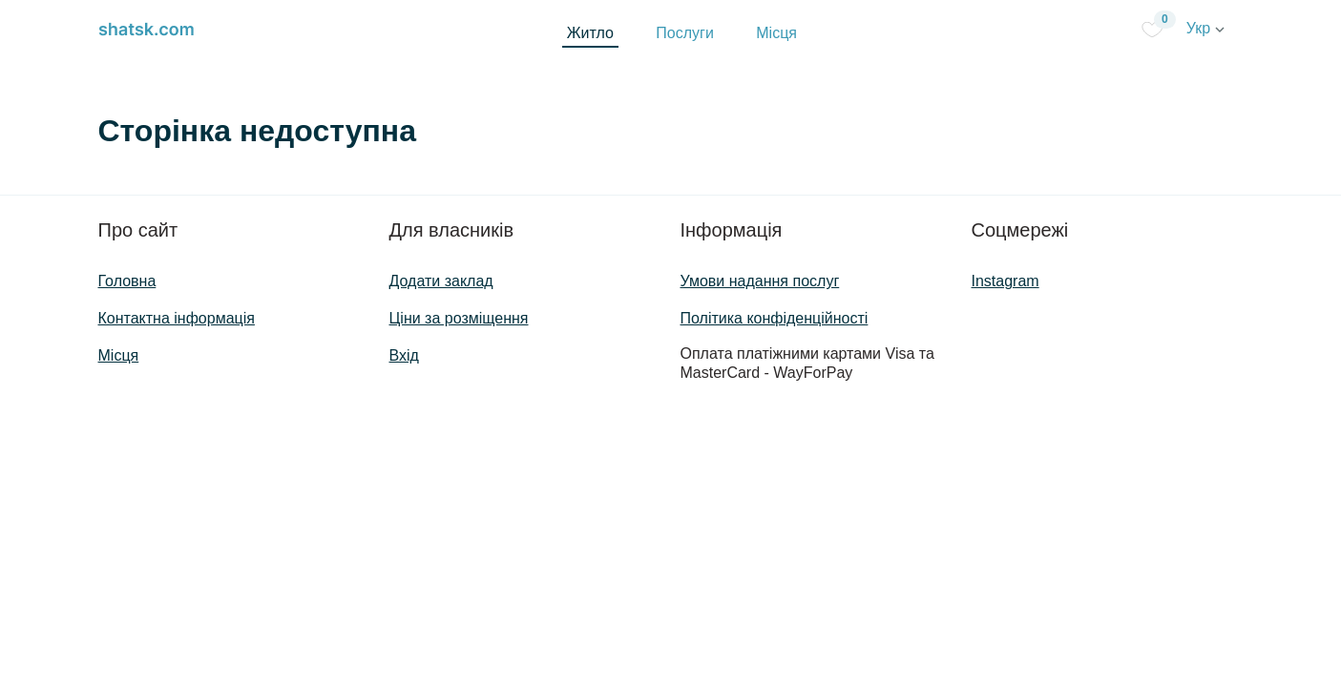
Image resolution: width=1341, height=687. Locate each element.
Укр (1205, 28)
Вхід (404, 355)
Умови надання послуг (760, 281)
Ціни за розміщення (459, 318)
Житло (590, 33)
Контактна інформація (176, 318)
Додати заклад (441, 281)
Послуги (685, 33)
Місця (776, 33)
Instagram (1005, 281)
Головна (127, 281)
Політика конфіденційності (775, 318)
